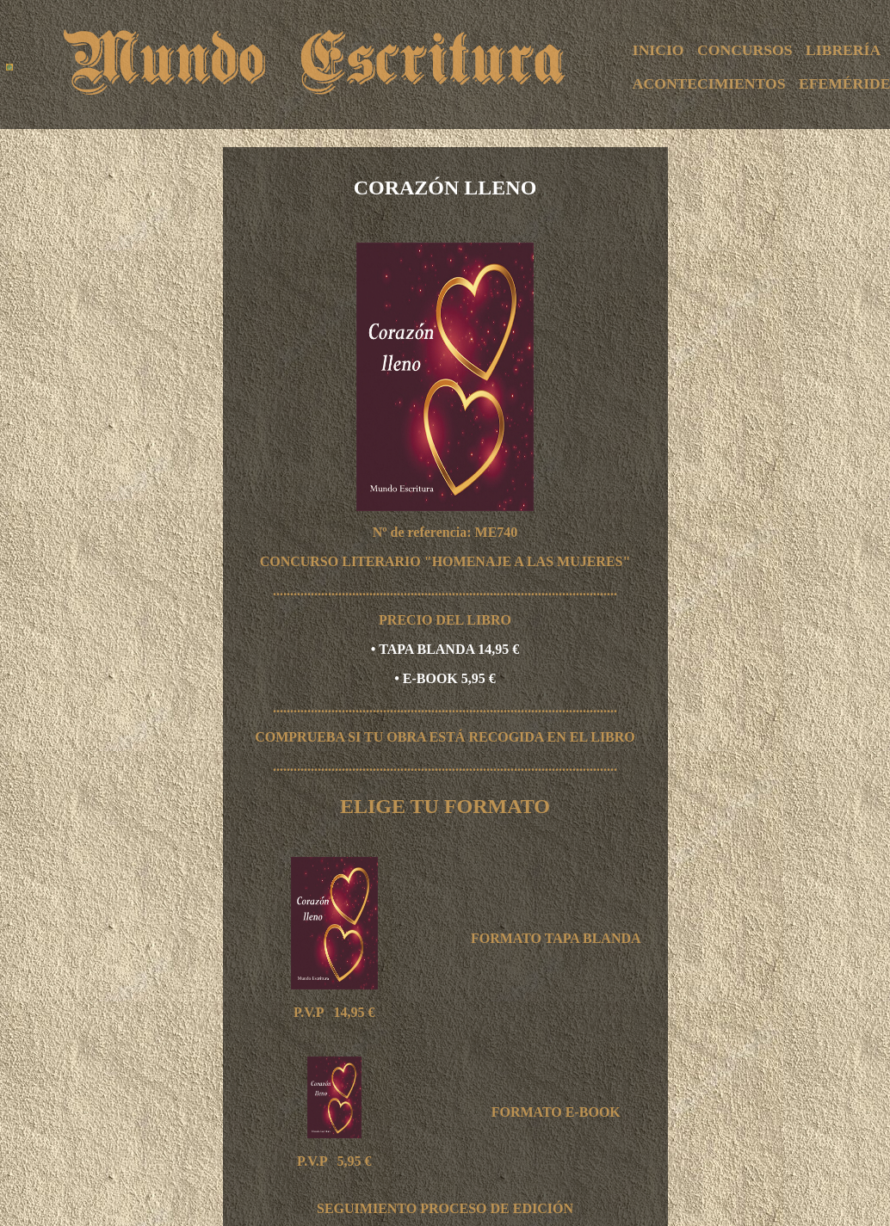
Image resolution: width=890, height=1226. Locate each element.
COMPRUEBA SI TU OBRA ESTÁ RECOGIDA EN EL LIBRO (445, 737)
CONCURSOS (744, 50)
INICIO (658, 50)
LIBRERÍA (843, 50)
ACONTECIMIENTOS (709, 83)
